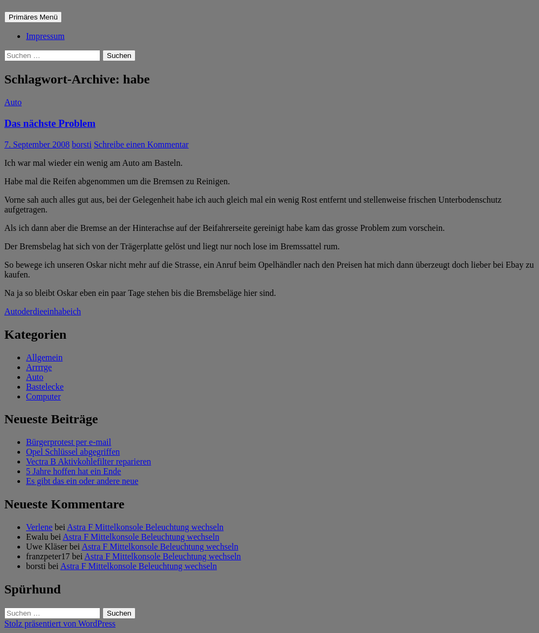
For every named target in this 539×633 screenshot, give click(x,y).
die (38, 311)
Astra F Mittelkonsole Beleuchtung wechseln (145, 527)
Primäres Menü (33, 17)
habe (62, 311)
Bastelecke (44, 386)
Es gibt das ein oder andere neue (82, 481)
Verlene (39, 527)
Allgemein (44, 357)
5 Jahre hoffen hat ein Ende (73, 471)
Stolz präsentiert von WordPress (60, 623)
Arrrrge (39, 367)
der (27, 311)
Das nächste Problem (49, 123)
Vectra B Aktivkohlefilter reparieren (88, 461)
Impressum (45, 36)
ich (75, 311)
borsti (81, 144)
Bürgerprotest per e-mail (68, 442)
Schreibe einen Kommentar (141, 144)
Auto (13, 102)
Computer (43, 396)
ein (48, 311)
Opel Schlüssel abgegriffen (73, 451)
